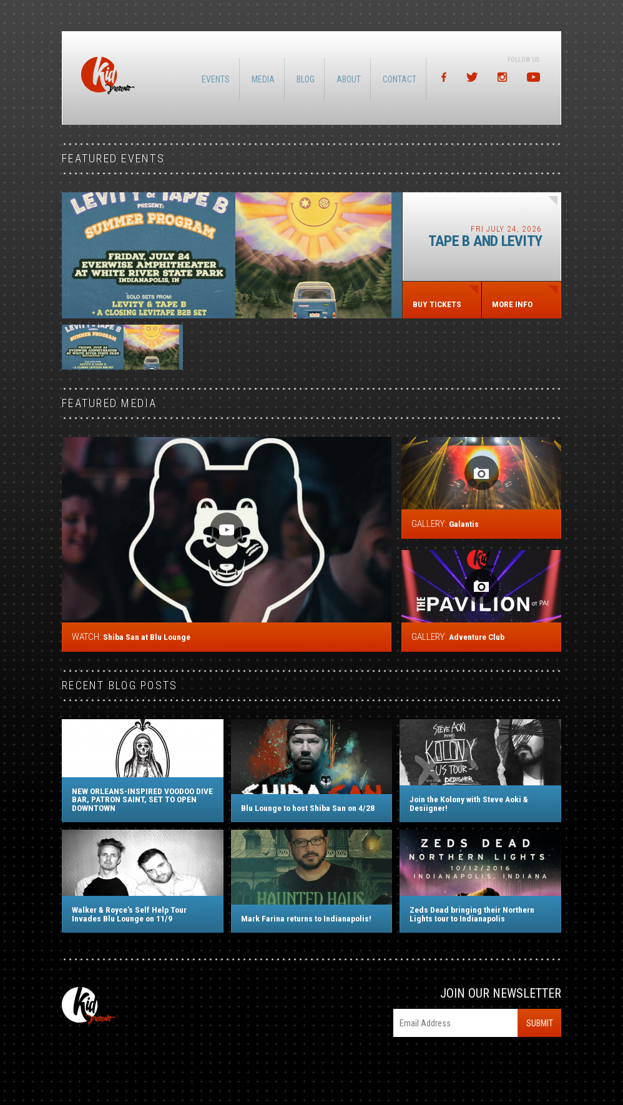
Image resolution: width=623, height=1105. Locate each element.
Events (218, 79)
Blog (308, 79)
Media (265, 79)
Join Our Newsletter (500, 993)
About (351, 79)
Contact (402, 79)
